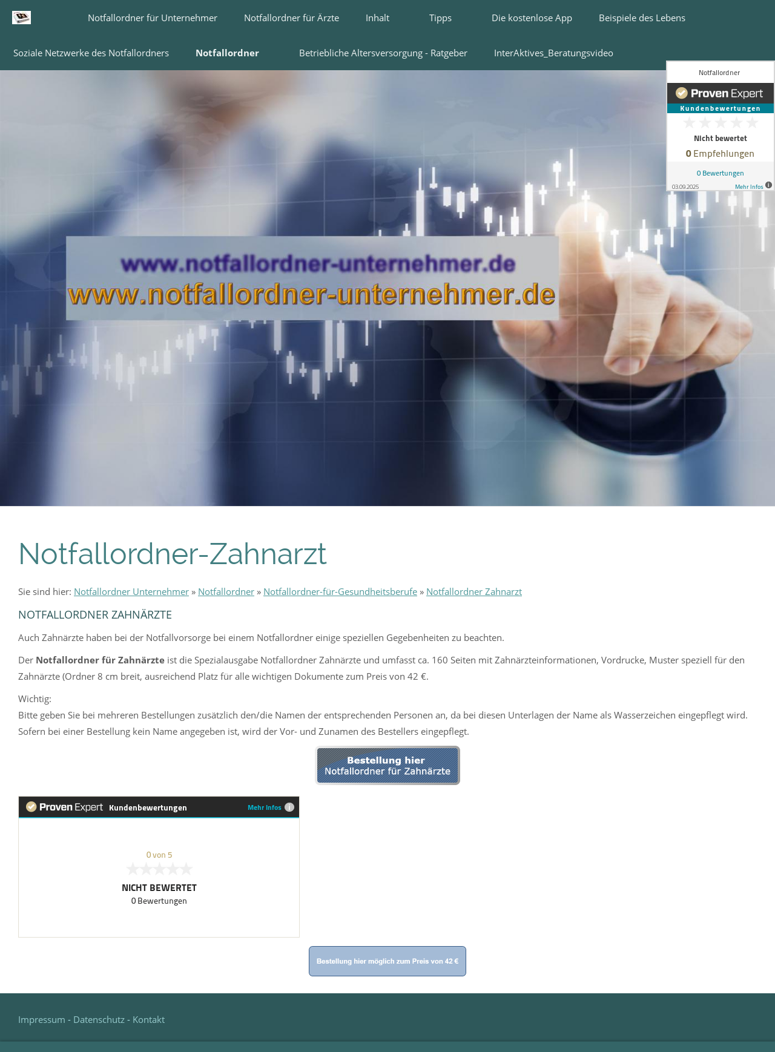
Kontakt (149, 1019)
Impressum (43, 1019)
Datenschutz (99, 1019)
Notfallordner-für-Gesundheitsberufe (340, 591)
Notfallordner (226, 591)
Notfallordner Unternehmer (131, 591)
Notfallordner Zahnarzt (474, 591)
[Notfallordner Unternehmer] (593, 494)
